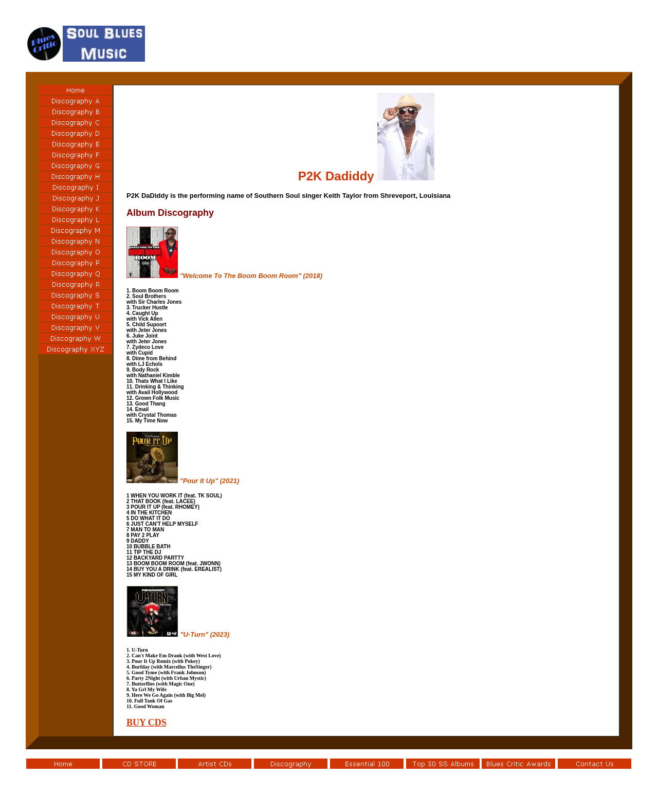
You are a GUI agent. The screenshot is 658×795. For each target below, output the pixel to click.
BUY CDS (146, 722)
